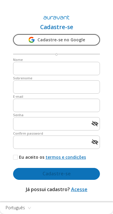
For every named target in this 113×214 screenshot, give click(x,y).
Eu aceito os (31, 157)
